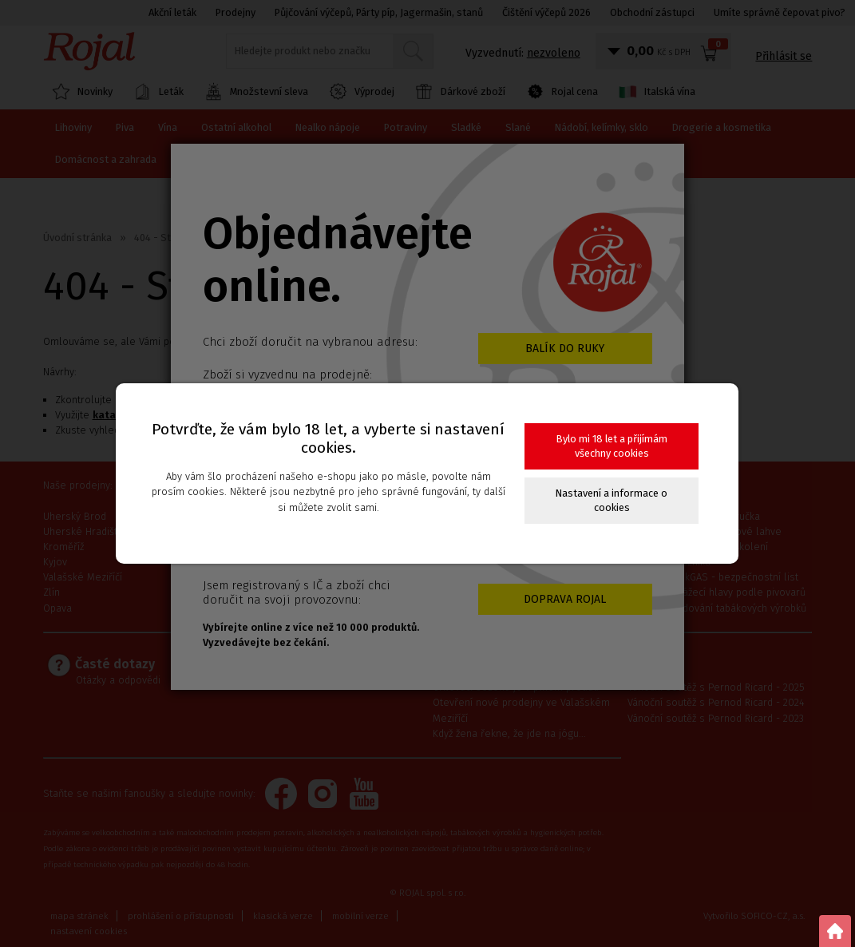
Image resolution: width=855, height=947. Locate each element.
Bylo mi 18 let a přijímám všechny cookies (611, 446)
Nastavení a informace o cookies (611, 500)
